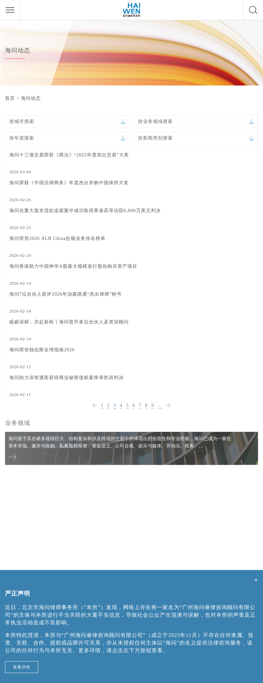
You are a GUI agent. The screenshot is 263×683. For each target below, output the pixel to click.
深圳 (197, 505)
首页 (10, 98)
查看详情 (21, 667)
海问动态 (31, 98)
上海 (103, 505)
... (160, 405)
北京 (10, 505)
